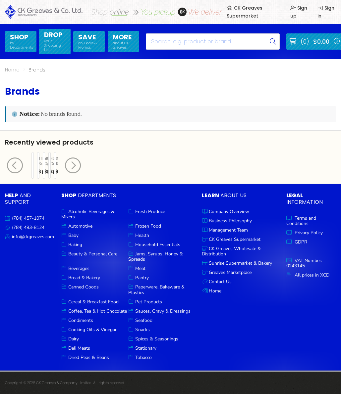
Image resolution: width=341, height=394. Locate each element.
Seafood (143, 320)
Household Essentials (157, 244)
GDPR (301, 242)
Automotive (80, 226)
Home (12, 69)
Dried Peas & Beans (88, 357)
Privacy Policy (309, 233)
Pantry (142, 278)
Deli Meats (79, 348)
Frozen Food (148, 226)
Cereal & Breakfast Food (93, 302)
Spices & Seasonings (156, 339)
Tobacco (143, 357)
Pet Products (148, 302)
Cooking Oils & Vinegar (92, 330)
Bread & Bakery (84, 278)
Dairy (73, 339)
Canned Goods (83, 287)
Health (142, 235)
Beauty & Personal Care (92, 254)
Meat (140, 268)
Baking (75, 244)
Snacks (142, 330)
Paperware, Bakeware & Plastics (156, 289)
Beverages (78, 268)
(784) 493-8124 (28, 227)
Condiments (80, 320)
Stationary (145, 348)
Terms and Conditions (301, 221)
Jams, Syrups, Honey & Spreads (155, 256)
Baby (73, 235)
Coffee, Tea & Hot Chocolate (97, 311)
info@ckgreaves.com (33, 237)
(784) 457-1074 (28, 218)
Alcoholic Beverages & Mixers (87, 214)
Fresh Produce (150, 211)
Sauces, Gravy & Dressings (163, 311)
